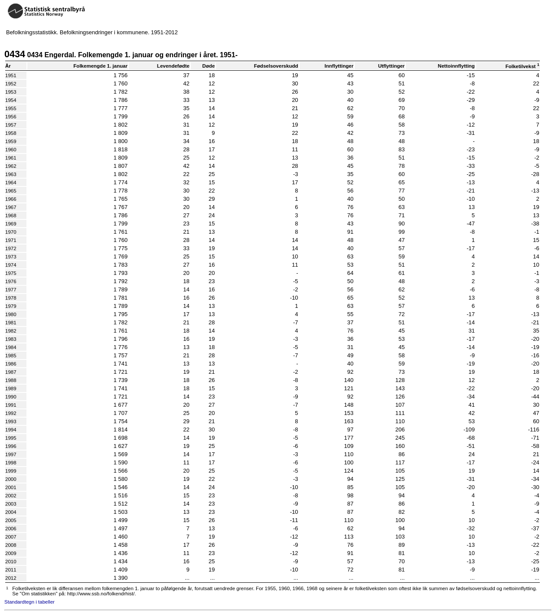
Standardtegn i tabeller (29, 601)
